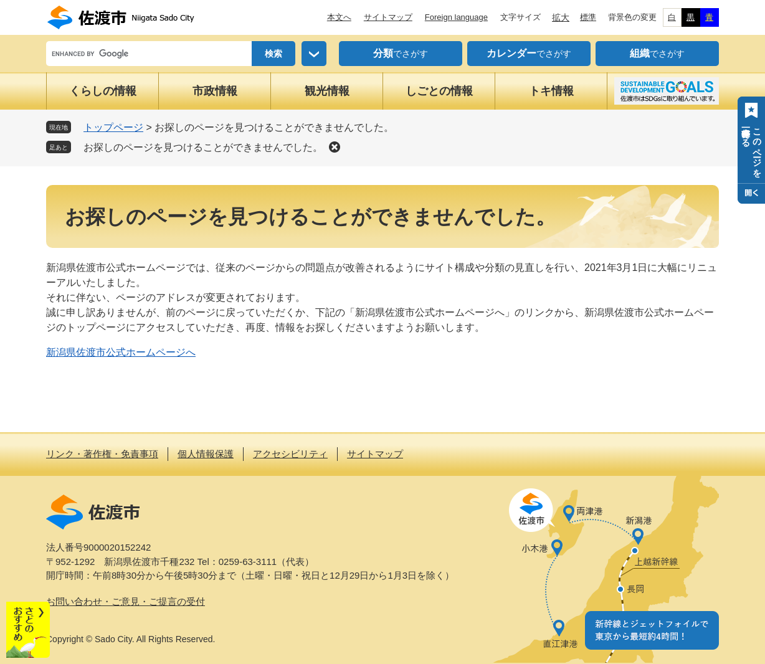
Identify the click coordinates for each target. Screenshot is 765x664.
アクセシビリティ (290, 453)
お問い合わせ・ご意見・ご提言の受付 (125, 601)
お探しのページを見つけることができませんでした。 (203, 147)
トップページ (113, 127)
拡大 (560, 17)
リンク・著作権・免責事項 (102, 453)
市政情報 (214, 91)
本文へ (339, 17)
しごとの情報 (439, 91)
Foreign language (456, 17)
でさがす (400, 53)
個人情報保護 (206, 453)
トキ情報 (551, 91)
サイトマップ (388, 17)
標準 (588, 17)
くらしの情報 (102, 91)
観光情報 (327, 91)
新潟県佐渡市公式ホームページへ (121, 352)
